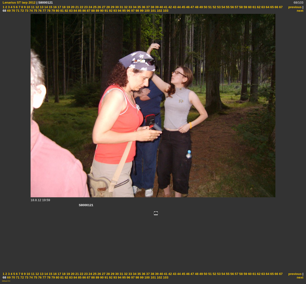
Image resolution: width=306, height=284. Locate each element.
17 (59, 7)
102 (159, 10)
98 (137, 10)
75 (35, 10)
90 (101, 10)
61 (254, 7)
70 (13, 10)
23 (85, 7)
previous (295, 7)
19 (68, 7)
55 (227, 7)
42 (169, 7)
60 (249, 7)
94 (119, 10)
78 (48, 10)
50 (205, 7)
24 (90, 7)
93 (115, 10)
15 (50, 7)
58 (240, 7)
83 (70, 10)
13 (41, 7)
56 (232, 7)
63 (263, 7)
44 (178, 7)
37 (147, 7)
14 (46, 7)
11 (32, 7)
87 (88, 10)
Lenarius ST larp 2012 (19, 2)
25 (94, 7)
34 (134, 7)
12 (36, 7)
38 (152, 7)
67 (280, 7)
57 (236, 7)
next (300, 10)
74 (30, 10)
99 (141, 10)
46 (187, 7)
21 (76, 7)
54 (223, 7)
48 (196, 7)
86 (84, 10)
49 (200, 7)
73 (26, 10)
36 (143, 7)
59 (245, 7)
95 (123, 10)
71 (17, 10)
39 (156, 7)
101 (153, 10)
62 (258, 7)
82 (66, 10)
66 (276, 7)
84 (75, 10)
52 (214, 7)
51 (209, 7)
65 (271, 7)
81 (61, 10)
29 (112, 7)
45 (183, 7)
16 (54, 7)
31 (121, 7)
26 (99, 7)
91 (106, 10)
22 (81, 7)
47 (192, 7)
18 (63, 7)
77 (44, 10)
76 (39, 10)
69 (8, 10)
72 (21, 10)
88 (92, 10)
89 (97, 10)
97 (132, 10)
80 (57, 10)
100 (146, 10)
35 (139, 7)
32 (125, 7)
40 (160, 7)
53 (218, 7)
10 (28, 7)
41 (165, 7)
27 (103, 7)
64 (267, 7)
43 (174, 7)
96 (128, 10)
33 (130, 7)
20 (72, 7)
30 (116, 7)
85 (79, 10)
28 (107, 7)
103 (165, 10)
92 (110, 10)
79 (52, 10)
